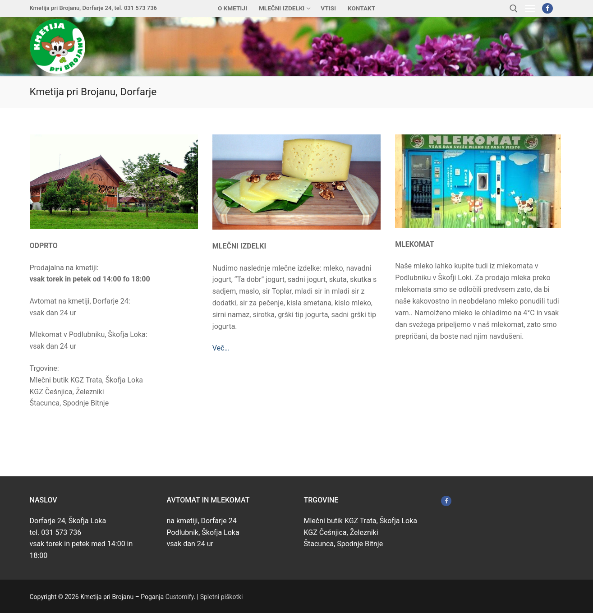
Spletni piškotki (221, 596)
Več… (220, 348)
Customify (179, 596)
